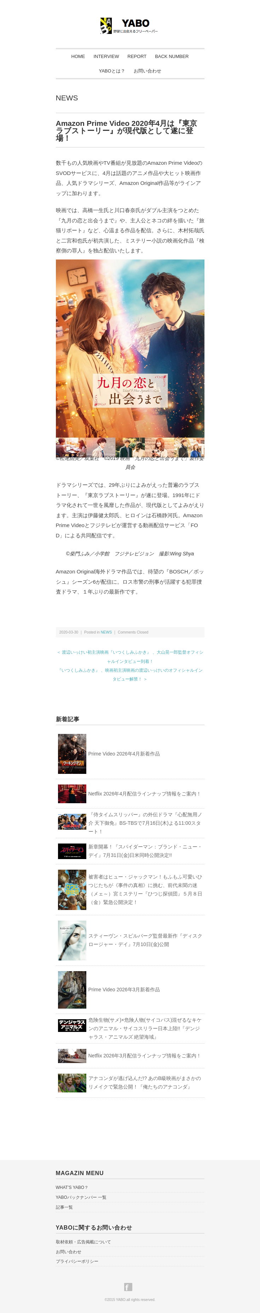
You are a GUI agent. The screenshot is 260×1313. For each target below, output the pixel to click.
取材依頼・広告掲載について (83, 1241)
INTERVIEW (106, 56)
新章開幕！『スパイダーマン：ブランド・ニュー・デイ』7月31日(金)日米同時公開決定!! (145, 851)
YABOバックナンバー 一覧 (81, 1197)
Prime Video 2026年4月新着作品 (124, 754)
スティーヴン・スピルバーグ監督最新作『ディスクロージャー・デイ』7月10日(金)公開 (145, 940)
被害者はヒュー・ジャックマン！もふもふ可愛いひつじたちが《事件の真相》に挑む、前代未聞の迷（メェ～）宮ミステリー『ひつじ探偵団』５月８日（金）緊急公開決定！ (145, 889)
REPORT (136, 56)
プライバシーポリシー (77, 1261)
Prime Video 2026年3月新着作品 (124, 989)
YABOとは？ (112, 71)
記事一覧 (64, 1207)
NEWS (67, 98)
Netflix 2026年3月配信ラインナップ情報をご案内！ (145, 1055)
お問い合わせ (147, 71)
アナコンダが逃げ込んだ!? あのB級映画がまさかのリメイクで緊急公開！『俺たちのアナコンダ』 (144, 1082)
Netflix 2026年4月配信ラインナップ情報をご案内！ (145, 793)
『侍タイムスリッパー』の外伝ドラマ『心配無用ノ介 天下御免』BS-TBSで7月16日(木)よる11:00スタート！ (145, 823)
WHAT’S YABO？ (72, 1187)
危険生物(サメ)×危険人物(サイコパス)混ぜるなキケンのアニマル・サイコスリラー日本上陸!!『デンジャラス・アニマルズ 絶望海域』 (145, 1028)
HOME (78, 56)
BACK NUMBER (172, 56)
